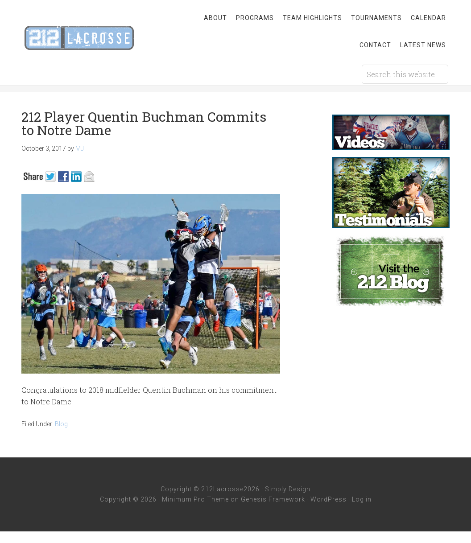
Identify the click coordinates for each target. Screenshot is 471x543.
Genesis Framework (273, 499)
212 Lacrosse (92, 38)
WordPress (328, 499)
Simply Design (287, 489)
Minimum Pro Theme (195, 499)
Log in (362, 499)
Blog (61, 424)
